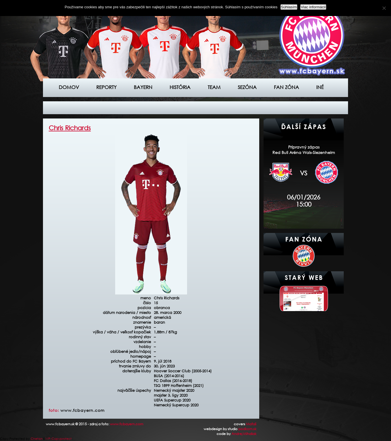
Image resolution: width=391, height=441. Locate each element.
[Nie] (384, 8)
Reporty (106, 87)
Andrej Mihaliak (243, 433)
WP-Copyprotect (58, 438)
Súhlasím (289, 7)
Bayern (143, 87)
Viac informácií (313, 7)
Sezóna (247, 87)
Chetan (37, 438)
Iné (320, 87)
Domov (69, 87)
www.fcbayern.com (82, 410)
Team (214, 87)
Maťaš (251, 424)
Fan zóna (286, 87)
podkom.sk (247, 428)
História (180, 87)
